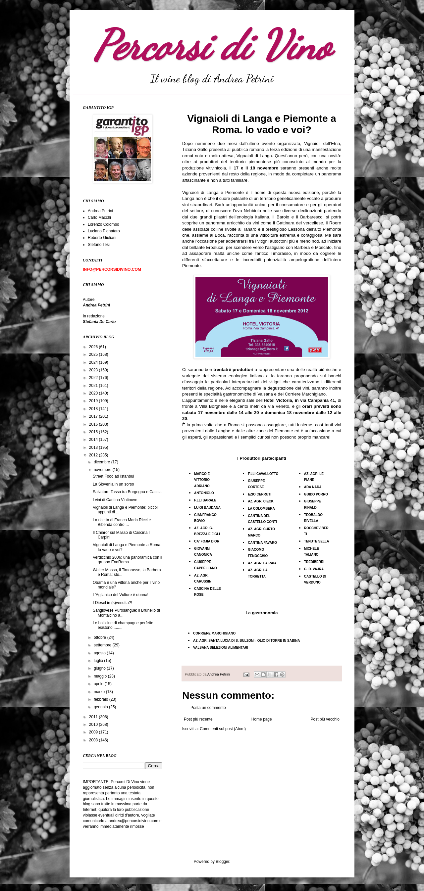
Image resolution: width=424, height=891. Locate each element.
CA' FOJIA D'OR (206, 541)
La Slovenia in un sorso (113, 484)
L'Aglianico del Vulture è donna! (120, 594)
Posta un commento (208, 707)
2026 (94, 347)
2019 (94, 401)
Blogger (222, 861)
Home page (261, 719)
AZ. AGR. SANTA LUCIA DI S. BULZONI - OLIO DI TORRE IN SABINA (246, 640)
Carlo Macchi (99, 217)
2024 (94, 362)
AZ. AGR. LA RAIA (262, 563)
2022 (94, 377)
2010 (94, 724)
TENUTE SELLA (316, 541)
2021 (94, 385)
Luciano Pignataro (104, 231)
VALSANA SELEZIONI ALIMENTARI (220, 647)
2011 (94, 717)
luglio (99, 660)
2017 (94, 416)
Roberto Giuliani (102, 237)
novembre (103, 469)
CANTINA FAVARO (262, 542)
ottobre (100, 637)
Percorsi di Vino (212, 45)
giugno (100, 668)
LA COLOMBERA (261, 508)
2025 (94, 354)
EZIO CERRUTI (259, 494)
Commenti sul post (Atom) (223, 729)
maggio (101, 676)
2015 (94, 432)
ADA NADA (313, 487)
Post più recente (198, 719)
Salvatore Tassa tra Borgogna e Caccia (127, 492)
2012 (94, 455)
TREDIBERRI (314, 562)
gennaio (101, 707)
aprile (99, 683)
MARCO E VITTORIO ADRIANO (202, 480)
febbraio (101, 699)
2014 (94, 439)
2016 (94, 424)
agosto (100, 653)
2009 (94, 732)
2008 (94, 740)
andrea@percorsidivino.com (134, 821)
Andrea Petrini (219, 674)
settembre (103, 645)
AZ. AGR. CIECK (260, 501)
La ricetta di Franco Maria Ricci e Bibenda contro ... (122, 522)
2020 (94, 393)
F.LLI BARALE (205, 500)
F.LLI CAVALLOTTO (263, 474)
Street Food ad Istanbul (113, 476)
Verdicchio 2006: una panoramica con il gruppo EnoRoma (127, 559)
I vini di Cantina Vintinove (115, 499)
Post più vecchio (325, 719)
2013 (94, 447)
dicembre (102, 462)
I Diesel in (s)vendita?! (112, 602)
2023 (94, 370)
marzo (100, 691)
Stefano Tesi (99, 244)
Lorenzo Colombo (103, 224)
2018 (94, 408)
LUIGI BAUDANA (207, 507)
